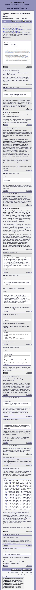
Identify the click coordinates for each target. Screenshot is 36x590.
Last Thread (21, 574)
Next (25, 18)
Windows (14, 13)
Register (21, 7)
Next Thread (28, 574)
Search (16, 7)
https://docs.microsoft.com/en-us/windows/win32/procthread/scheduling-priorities (17, 29)
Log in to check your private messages (15, 8)
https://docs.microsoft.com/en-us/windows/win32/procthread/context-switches (16, 32)
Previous (10, 18)
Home (12, 7)
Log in (27, 8)
